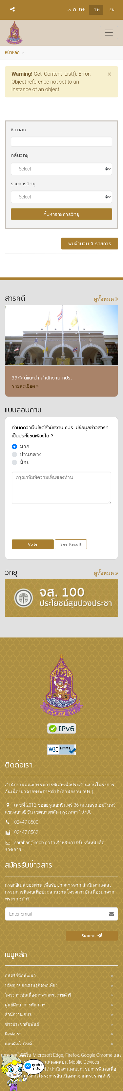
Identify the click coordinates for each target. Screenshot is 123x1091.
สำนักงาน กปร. (18, 1014)
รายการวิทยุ (23, 184)
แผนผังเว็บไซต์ (18, 1043)
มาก (25, 446)
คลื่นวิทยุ (20, 156)
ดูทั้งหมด (106, 299)
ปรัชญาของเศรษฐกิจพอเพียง (31, 985)
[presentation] (62, 522)
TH (97, 10)
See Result (70, 544)
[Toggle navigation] (109, 32)
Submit (92, 936)
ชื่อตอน (18, 130)
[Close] (109, 74)
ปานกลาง (31, 454)
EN (112, 10)
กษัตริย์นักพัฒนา (20, 975)
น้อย (25, 462)
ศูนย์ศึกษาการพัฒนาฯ (25, 1004)
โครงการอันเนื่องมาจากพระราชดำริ (38, 995)
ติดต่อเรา (13, 1033)
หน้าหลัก (12, 53)
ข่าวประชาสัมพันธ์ (22, 1024)
